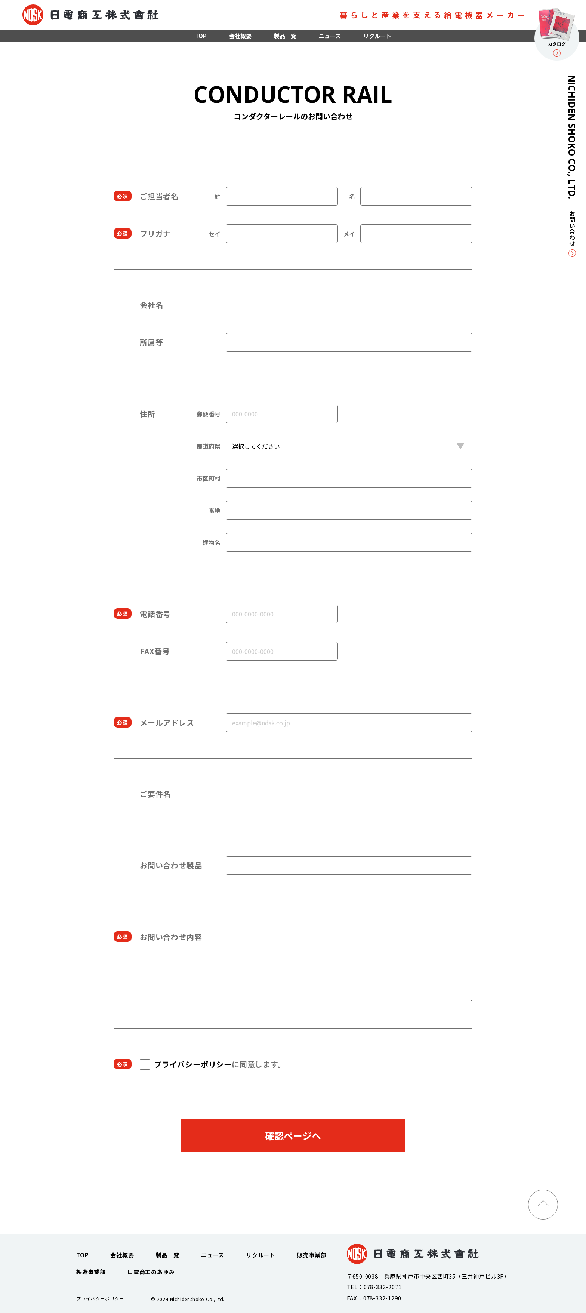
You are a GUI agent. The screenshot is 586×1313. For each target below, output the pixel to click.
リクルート (377, 36)
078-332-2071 (383, 1287)
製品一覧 (285, 36)
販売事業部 (312, 1255)
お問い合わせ (572, 233)
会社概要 (240, 36)
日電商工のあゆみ (151, 1272)
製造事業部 (91, 1272)
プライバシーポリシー (193, 1064)
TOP (201, 36)
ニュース (330, 36)
